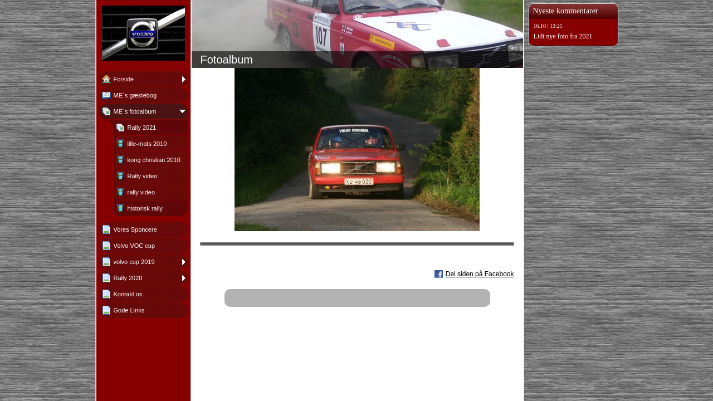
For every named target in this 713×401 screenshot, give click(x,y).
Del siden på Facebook (480, 274)
